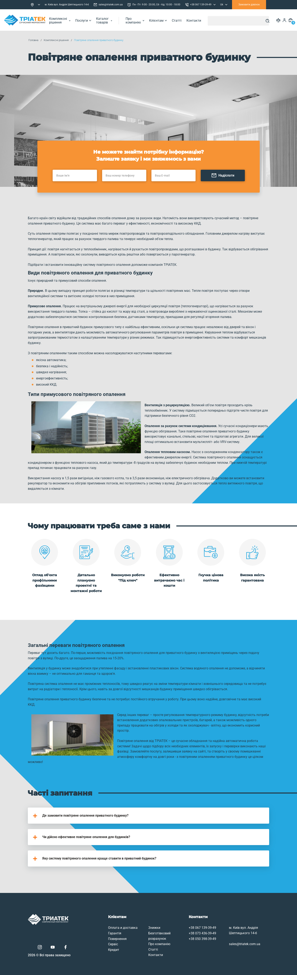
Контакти (196, 20)
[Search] (266, 20)
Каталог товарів (107, 20)
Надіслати (228, 182)
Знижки (138, 919)
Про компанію (137, 20)
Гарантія (97, 925)
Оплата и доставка (106, 919)
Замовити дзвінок (249, 4)
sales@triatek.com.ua (108, 4)
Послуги (86, 20)
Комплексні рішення (62, 20)
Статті (179, 20)
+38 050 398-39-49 (185, 931)
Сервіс (96, 936)
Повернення (100, 931)
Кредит (96, 941)
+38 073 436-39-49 (185, 925)
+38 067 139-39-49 (185, 919)
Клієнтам (161, 20)
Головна (36, 40)
